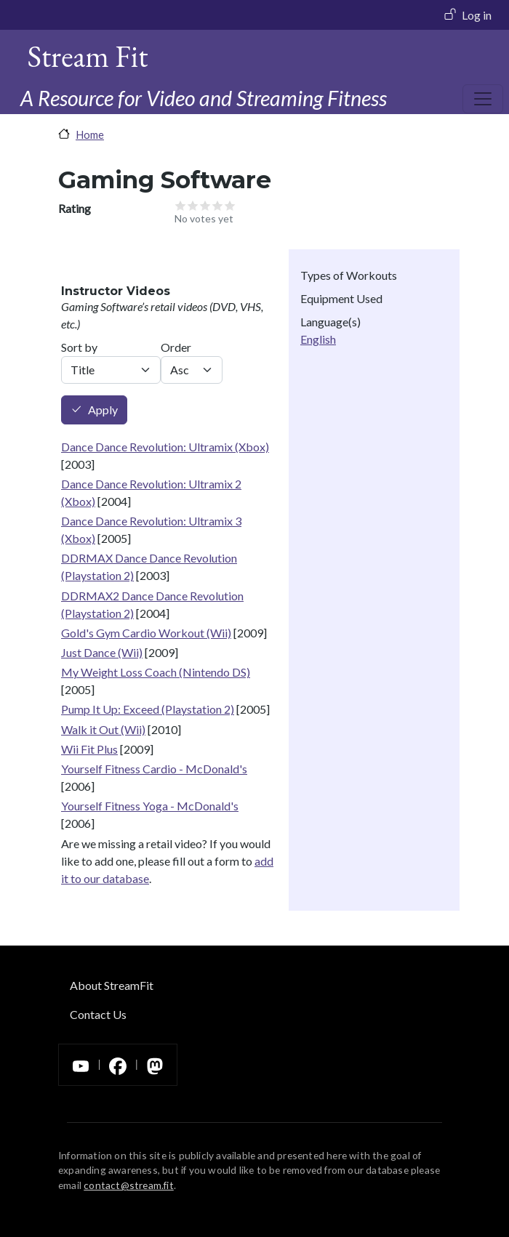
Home (90, 134)
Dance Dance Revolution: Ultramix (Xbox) (165, 447)
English (318, 339)
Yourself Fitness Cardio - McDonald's (154, 768)
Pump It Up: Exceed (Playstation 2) (147, 709)
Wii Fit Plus (89, 749)
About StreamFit (111, 985)
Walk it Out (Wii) (103, 729)
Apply (103, 410)
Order (176, 347)
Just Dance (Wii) (102, 652)
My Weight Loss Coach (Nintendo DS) (155, 672)
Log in (477, 15)
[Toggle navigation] (482, 98)
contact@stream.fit (129, 1185)
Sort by (79, 347)
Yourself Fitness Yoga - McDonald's (150, 806)
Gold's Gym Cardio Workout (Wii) (146, 633)
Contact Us (98, 1014)
